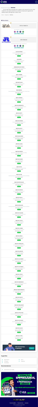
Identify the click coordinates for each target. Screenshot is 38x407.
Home (2, 14)
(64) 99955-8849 (19, 138)
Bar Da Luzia (19, 143)
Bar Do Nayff (19, 297)
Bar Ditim (19, 166)
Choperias (23, 361)
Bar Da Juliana (19, 136)
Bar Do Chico (19, 220)
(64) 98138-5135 (19, 330)
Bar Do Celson (19, 212)
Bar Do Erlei (19, 236)
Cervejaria (6, 361)
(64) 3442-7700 (19, 62)
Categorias (7, 14)
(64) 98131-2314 (19, 246)
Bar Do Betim (19, 189)
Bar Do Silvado (19, 320)
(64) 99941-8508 (19, 77)
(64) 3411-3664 (19, 54)
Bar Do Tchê (19, 335)
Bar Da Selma (19, 159)
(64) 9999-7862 (19, 261)
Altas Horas (19, 51)
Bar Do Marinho (19, 282)
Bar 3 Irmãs (19, 74)
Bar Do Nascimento (19, 289)
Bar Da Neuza (19, 151)
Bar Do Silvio (19, 328)
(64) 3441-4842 (19, 307)
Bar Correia (19, 97)
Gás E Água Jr (23, 39)
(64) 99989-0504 (19, 69)
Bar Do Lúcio (19, 274)
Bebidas (11, 14)
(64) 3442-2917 (19, 315)
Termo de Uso (20, 403)
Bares (22, 359)
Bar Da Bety (19, 113)
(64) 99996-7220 (19, 115)
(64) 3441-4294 (19, 184)
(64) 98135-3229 (19, 200)
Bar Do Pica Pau (19, 312)
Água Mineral (6, 359)
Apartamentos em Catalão (9, 369)
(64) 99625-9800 (19, 33)
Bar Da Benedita (19, 105)
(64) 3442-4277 (19, 277)
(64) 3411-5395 (19, 108)
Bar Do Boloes (19, 205)
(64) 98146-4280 (19, 169)
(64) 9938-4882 (19, 269)
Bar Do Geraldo (19, 243)
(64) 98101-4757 (19, 85)
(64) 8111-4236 (19, 338)
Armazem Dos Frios (19, 67)
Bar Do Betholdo (19, 182)
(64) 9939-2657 (19, 323)
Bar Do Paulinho (19, 305)
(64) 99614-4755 (19, 231)
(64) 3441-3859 (19, 100)
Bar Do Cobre (19, 228)
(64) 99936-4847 (19, 47)
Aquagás (19, 59)
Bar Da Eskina (19, 120)
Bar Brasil (19, 90)
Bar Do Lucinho (19, 266)
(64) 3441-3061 (19, 92)
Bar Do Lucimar (19, 259)
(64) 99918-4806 (19, 192)
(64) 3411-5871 (19, 223)
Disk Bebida (6, 362)
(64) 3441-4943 (19, 215)
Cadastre (31, 348)
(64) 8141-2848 (19, 254)
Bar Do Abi (19, 174)
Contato (26, 403)
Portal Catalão (13, 403)
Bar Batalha (19, 82)
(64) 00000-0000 (19, 131)
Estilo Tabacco (24, 25)
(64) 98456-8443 (19, 238)
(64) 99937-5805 (19, 284)
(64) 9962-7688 (19, 146)
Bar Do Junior (19, 251)
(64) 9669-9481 (19, 161)
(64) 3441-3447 (19, 207)
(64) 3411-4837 (19, 154)
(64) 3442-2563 (19, 300)
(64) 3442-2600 (19, 177)
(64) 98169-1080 (19, 123)
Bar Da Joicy (19, 128)
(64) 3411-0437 (19, 292)
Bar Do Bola (19, 197)
